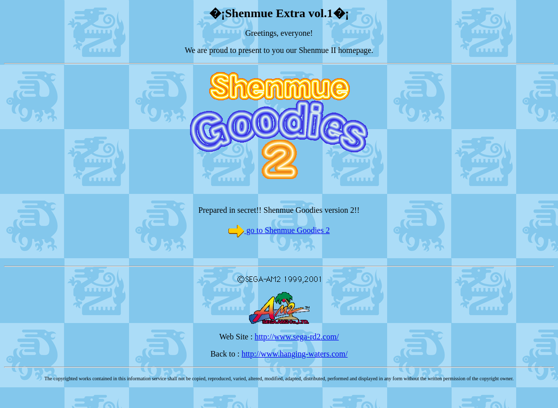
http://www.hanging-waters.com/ (294, 353)
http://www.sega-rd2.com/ (297, 336)
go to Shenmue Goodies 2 (287, 230)
